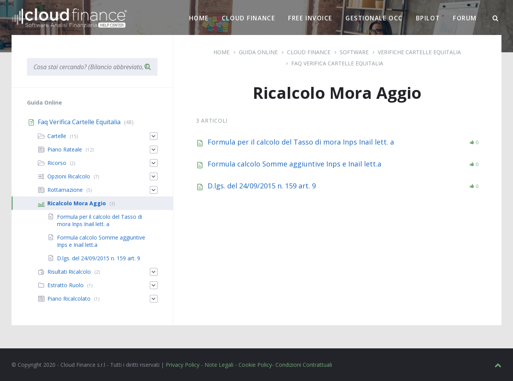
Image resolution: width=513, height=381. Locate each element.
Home (199, 18)
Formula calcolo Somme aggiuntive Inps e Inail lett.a (294, 163)
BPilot (428, 18)
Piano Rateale (64, 149)
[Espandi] (154, 136)
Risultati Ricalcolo (69, 271)
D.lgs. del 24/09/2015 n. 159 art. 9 (262, 185)
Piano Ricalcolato (69, 298)
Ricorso (56, 162)
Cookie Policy (255, 364)
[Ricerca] (495, 18)
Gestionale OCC (374, 18)
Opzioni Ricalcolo (68, 176)
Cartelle (56, 136)
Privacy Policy (183, 364)
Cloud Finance (248, 18)
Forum (465, 18)
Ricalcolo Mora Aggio (76, 203)
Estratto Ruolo (65, 285)
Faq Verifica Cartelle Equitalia (337, 63)
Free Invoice (310, 18)
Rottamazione (65, 189)
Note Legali (219, 364)
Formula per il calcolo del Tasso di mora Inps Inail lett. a (301, 141)
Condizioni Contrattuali (303, 364)
